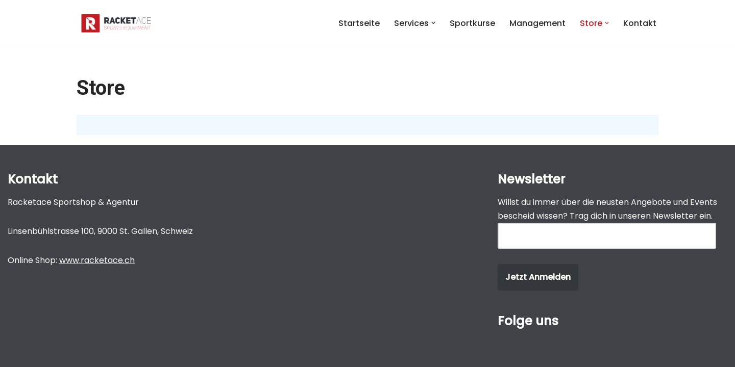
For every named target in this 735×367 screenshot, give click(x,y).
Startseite (359, 23)
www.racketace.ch (97, 260)
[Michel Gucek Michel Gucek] (116, 23)
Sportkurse (472, 23)
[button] (433, 23)
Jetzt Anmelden (538, 277)
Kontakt (639, 23)
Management (537, 23)
